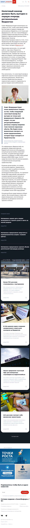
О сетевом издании (6, 506)
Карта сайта (4, 521)
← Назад (3, 6)
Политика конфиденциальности (9, 509)
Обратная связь (24, 506)
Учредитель (23, 504)
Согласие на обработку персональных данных (14, 495)
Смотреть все (15, 436)
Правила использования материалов (11, 511)
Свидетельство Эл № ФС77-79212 (9, 504)
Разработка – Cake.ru (6, 524)
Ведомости (19, 45)
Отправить (25, 492)
